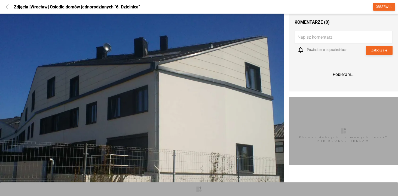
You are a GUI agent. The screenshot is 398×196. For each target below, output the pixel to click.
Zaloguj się (379, 50)
